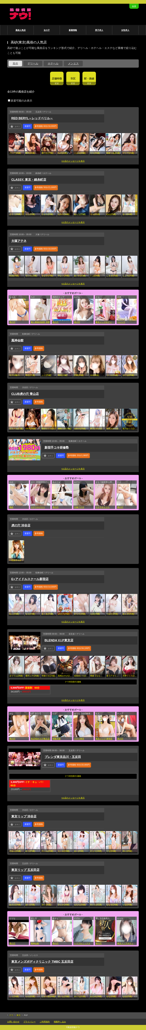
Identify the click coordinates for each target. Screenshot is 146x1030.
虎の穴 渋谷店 (20, 525)
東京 (19, 1015)
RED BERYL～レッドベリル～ (32, 118)
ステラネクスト (38, 507)
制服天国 (56, 738)
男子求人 (99, 30)
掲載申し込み (60, 1022)
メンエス (73, 63)
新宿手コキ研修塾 (57, 447)
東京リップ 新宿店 (104, 738)
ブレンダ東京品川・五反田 (63, 757)
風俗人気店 (21, 30)
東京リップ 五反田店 (25, 870)
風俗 (15, 63)
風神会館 (17, 340)
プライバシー (29, 1022)
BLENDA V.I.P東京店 (59, 640)
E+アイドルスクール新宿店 (30, 579)
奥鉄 (11, 507)
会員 (134, 6)
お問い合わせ (13, 1022)
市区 (73, 78)
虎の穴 (12, 322)
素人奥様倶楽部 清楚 (40, 322)
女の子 (47, 30)
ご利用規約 (45, 1022)
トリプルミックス (82, 943)
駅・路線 (89, 78)
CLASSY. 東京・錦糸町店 (28, 179)
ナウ (11, 1015)
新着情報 (73, 30)
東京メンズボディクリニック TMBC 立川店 (105, 322)
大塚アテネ (18, 241)
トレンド (121, 322)
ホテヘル (53, 63)
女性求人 (125, 30)
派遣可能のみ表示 (20, 100)
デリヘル (32, 63)
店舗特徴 (57, 78)
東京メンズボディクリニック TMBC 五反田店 (127, 943)
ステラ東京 (79, 738)
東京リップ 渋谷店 (23, 816)
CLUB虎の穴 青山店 (25, 394)
